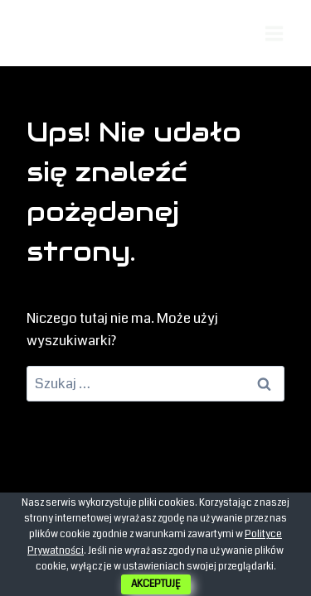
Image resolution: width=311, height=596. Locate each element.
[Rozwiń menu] (273, 33)
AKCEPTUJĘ (156, 584)
